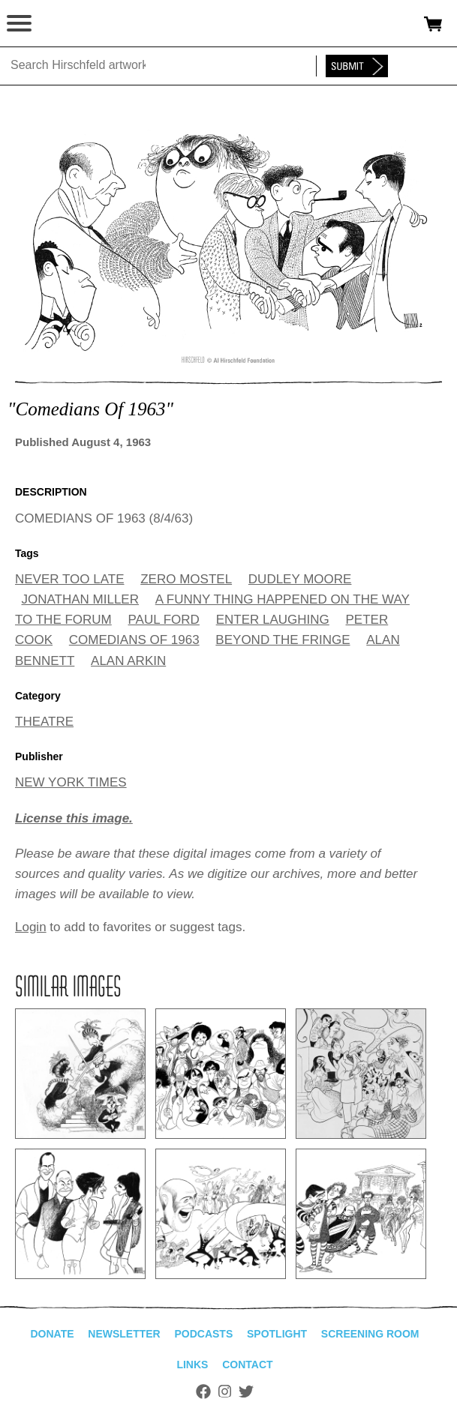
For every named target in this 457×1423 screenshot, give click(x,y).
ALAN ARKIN (128, 661)
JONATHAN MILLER (81, 599)
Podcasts (203, 1334)
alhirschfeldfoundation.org (63, 24)
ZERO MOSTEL (186, 579)
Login (31, 927)
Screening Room (370, 1334)
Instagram (224, 1391)
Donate (52, 1334)
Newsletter (124, 1334)
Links (192, 1365)
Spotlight (277, 1334)
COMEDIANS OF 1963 (134, 640)
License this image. (74, 818)
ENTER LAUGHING (272, 620)
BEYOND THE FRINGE (282, 640)
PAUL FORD (164, 620)
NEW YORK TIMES (71, 782)
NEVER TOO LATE (70, 579)
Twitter (246, 1391)
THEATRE (44, 721)
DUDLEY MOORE (300, 579)
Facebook (203, 1391)
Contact (247, 1365)
